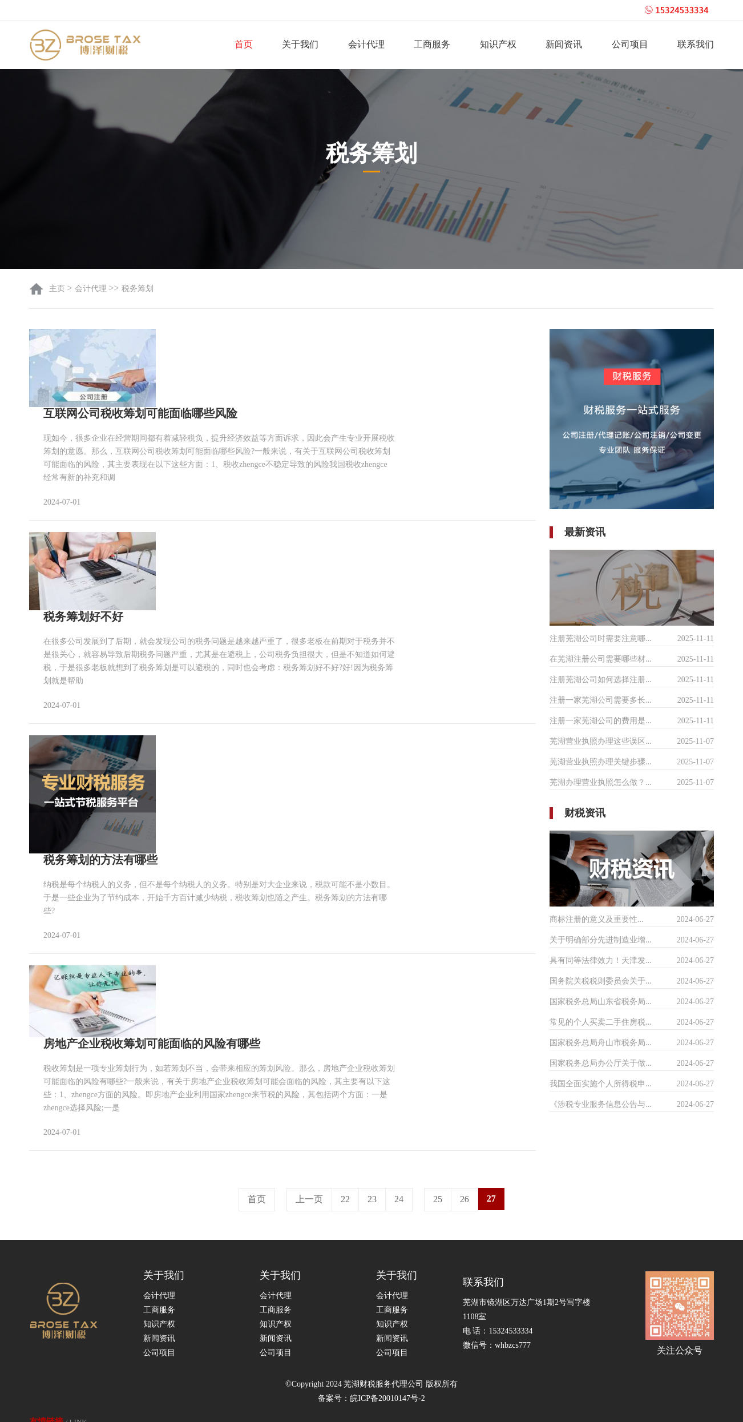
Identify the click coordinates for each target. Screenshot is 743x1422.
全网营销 (303, 1408)
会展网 (215, 1408)
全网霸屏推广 (257, 1408)
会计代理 (366, 44)
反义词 (39, 1408)
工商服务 (432, 44)
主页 (58, 288)
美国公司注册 (120, 1408)
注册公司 (74, 1408)
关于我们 (300, 44)
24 (398, 1160)
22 (345, 1160)
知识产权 (498, 44)
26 (464, 1160)
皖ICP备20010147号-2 (387, 1359)
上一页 (309, 1160)
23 (372, 1160)
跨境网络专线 (348, 1408)
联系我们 (695, 44)
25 (437, 1160)
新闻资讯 (564, 44)
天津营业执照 (172, 1408)
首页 (244, 44)
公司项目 (630, 44)
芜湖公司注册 (401, 1408)
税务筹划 (138, 288)
